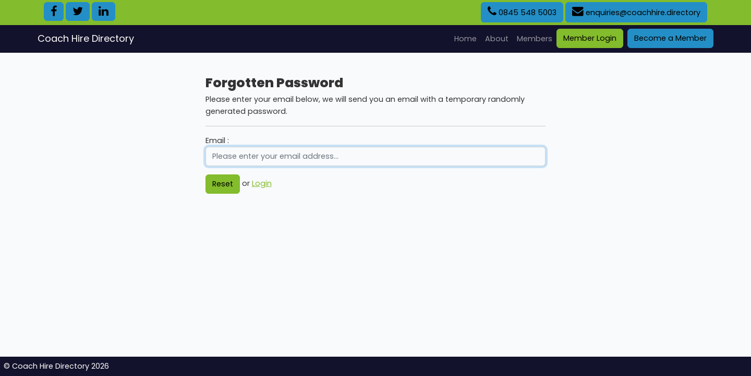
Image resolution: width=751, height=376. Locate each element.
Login (262, 183)
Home (467, 38)
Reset (222, 184)
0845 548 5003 (522, 12)
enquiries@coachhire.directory (636, 12)
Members (534, 38)
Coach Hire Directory (86, 38)
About (496, 38)
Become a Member (670, 38)
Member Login (589, 38)
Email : (217, 140)
